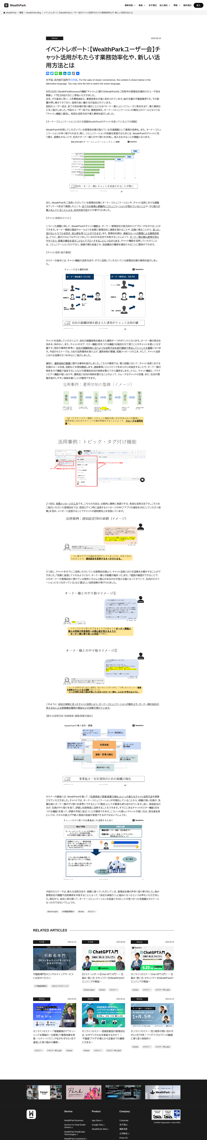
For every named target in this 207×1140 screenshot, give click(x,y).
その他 (41, 942)
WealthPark (11, 13)
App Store (97, 1120)
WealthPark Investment (75, 1139)
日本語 (73, 80)
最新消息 (129, 5)
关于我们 (153, 5)
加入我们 (164, 5)
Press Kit (123, 1138)
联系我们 (187, 5)
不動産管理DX (68, 912)
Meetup (54, 38)
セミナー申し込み (163, 990)
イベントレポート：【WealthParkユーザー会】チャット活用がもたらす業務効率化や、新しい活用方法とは (88, 13)
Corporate (123, 1120)
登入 (199, 5)
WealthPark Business (73, 1120)
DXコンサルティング (60, 986)
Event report (53, 912)
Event (81, 912)
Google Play (98, 1125)
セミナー (92, 912)
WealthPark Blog (33, 13)
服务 (141, 5)
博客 (176, 5)
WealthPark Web (100, 1129)
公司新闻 (124, 1133)
